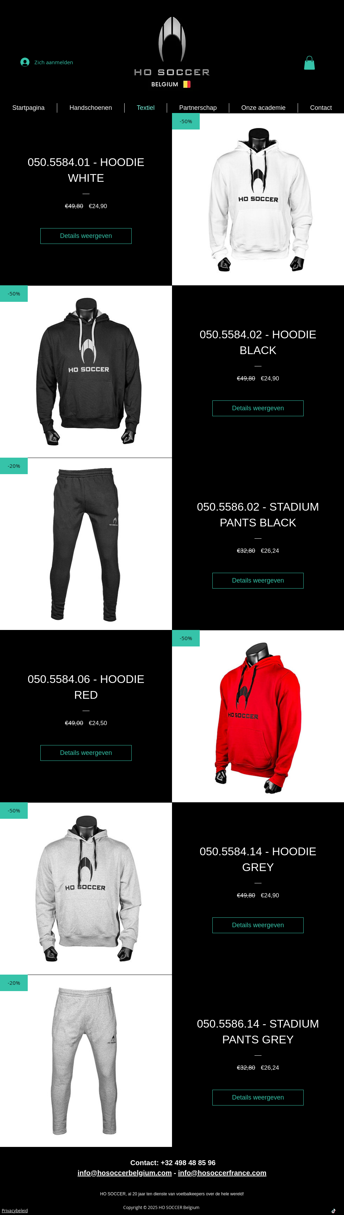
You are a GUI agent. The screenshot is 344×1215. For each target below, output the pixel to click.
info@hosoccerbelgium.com (125, 1173)
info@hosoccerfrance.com (222, 1173)
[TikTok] (333, 1211)
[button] (309, 62)
